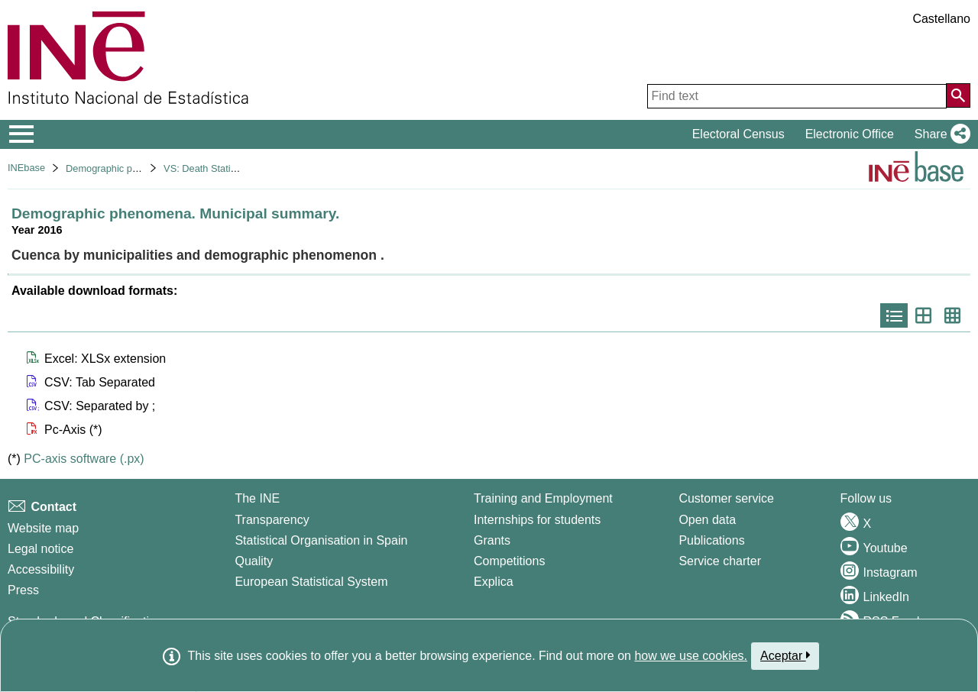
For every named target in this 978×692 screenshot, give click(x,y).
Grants (492, 540)
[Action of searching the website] (958, 95)
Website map (43, 528)
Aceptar (785, 655)
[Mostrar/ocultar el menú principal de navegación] (22, 134)
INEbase (26, 167)
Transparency (272, 519)
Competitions (509, 561)
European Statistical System (311, 581)
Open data (707, 519)
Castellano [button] (941, 18)
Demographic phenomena (122, 168)
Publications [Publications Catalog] (711, 540)
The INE (257, 498)
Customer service (725, 498)
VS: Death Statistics (207, 168)
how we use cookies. (690, 655)
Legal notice (40, 548)
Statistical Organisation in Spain (321, 540)
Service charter (719, 561)
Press (23, 590)
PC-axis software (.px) (84, 458)
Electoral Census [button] (738, 134)
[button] (939, 134)
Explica (493, 581)
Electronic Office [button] (849, 134)
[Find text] (797, 96)
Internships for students (537, 519)
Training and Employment (543, 498)
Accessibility (41, 569)
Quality (254, 561)
